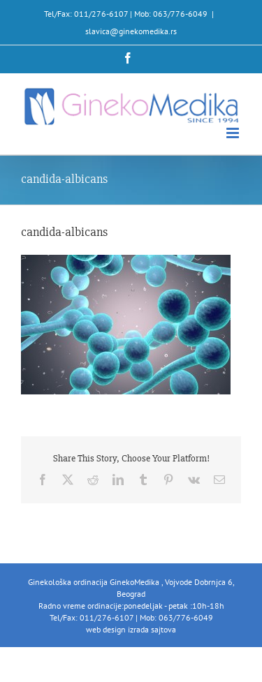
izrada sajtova (152, 629)
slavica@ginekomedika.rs (131, 31)
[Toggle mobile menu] (233, 133)
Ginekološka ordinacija (69, 582)
